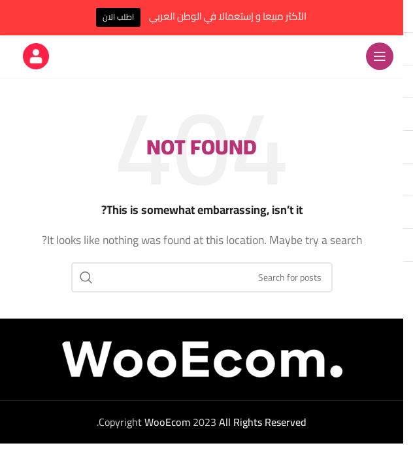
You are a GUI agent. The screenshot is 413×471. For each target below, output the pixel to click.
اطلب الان (118, 16)
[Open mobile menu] (379, 56)
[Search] (202, 277)
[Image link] (201, 358)
